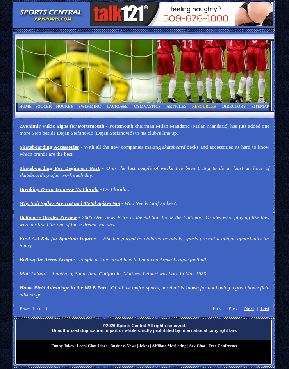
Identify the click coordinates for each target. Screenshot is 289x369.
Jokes (144, 346)
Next (249, 308)
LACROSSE (117, 106)
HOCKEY (64, 106)
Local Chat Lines (92, 346)
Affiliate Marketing (169, 346)
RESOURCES (204, 106)
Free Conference (223, 346)
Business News (123, 346)
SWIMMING (89, 106)
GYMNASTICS (147, 106)
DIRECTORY (234, 106)
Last (264, 308)
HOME (25, 106)
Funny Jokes (62, 346)
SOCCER (43, 106)
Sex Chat (197, 346)
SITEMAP (260, 106)
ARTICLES (176, 106)
